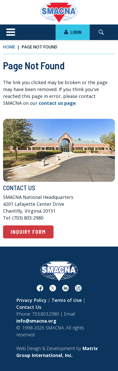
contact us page (57, 103)
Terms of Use (66, 300)
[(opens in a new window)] (40, 289)
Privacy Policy (31, 300)
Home (9, 47)
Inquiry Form (28, 232)
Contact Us (28, 307)
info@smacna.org (36, 321)
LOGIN (72, 32)
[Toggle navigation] (10, 32)
